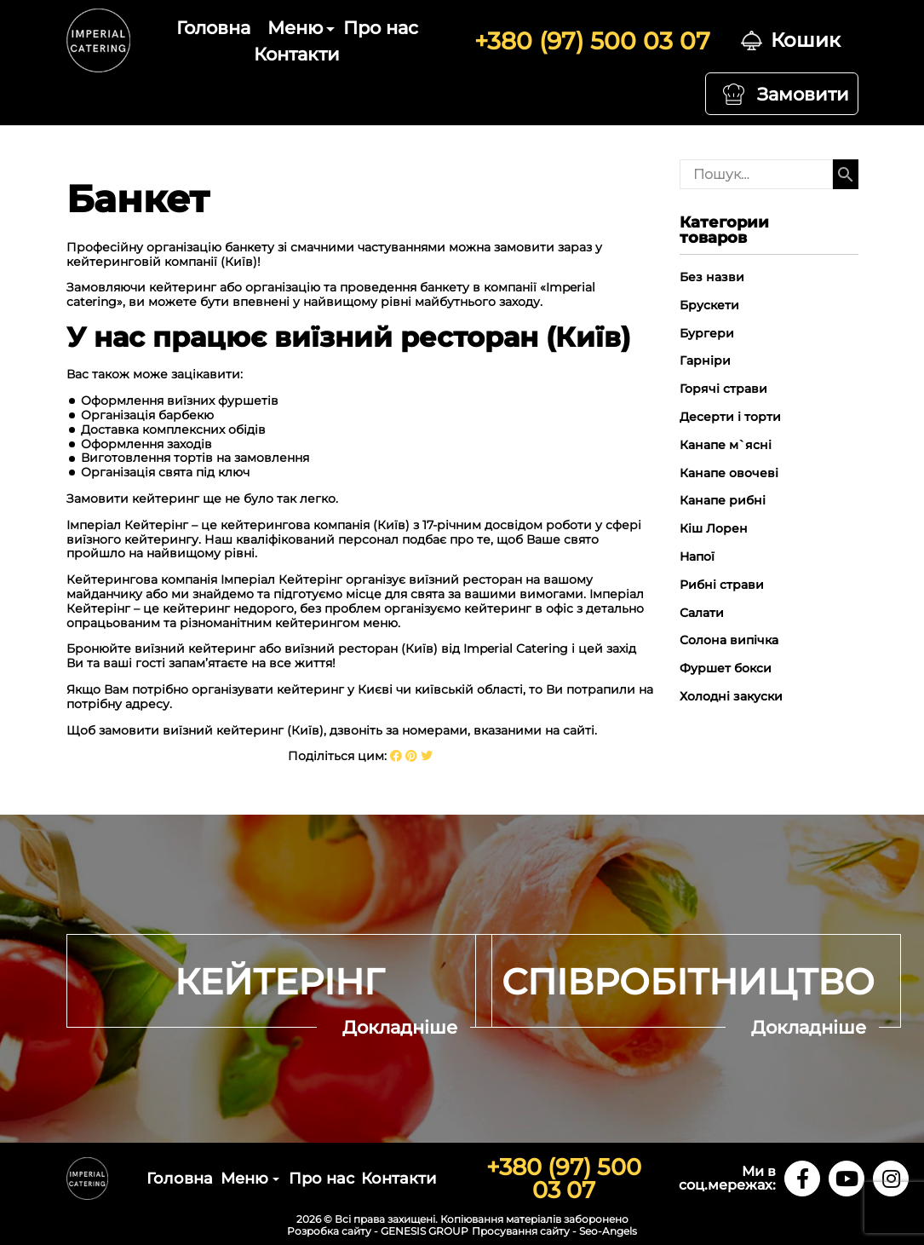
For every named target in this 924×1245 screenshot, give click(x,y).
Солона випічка (729, 640)
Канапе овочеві (729, 473)
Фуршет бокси (726, 668)
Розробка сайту (329, 1231)
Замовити (803, 94)
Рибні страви (722, 584)
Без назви (712, 277)
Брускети (709, 305)
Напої (697, 556)
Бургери (707, 333)
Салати (702, 612)
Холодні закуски (731, 696)
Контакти (297, 54)
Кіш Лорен (714, 528)
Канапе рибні (723, 500)
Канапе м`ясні (726, 444)
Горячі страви (723, 388)
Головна (213, 27)
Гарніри (705, 360)
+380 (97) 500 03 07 (592, 41)
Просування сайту (521, 1231)
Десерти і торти (730, 416)
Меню (295, 27)
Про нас (380, 27)
